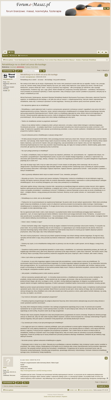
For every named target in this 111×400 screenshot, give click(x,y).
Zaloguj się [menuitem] (103, 52)
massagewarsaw (8, 79)
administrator (20, 67)
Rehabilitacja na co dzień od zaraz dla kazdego (24, 64)
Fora (12, 52)
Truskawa (27, 67)
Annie (4, 367)
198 (8, 370)
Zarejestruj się (24, 55)
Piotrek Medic (34, 67)
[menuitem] (98, 52)
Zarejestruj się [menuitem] (106, 52)
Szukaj (6, 55)
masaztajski (13, 67)
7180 (8, 82)
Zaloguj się (14, 55)
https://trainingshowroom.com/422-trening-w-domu (36, 370)
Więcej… (5, 52)
